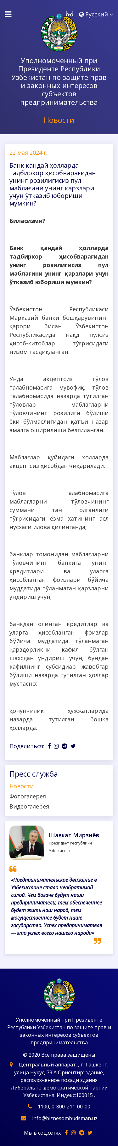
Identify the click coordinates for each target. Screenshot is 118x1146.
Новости (21, 786)
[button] (96, 14)
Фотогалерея (27, 796)
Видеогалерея (29, 806)
